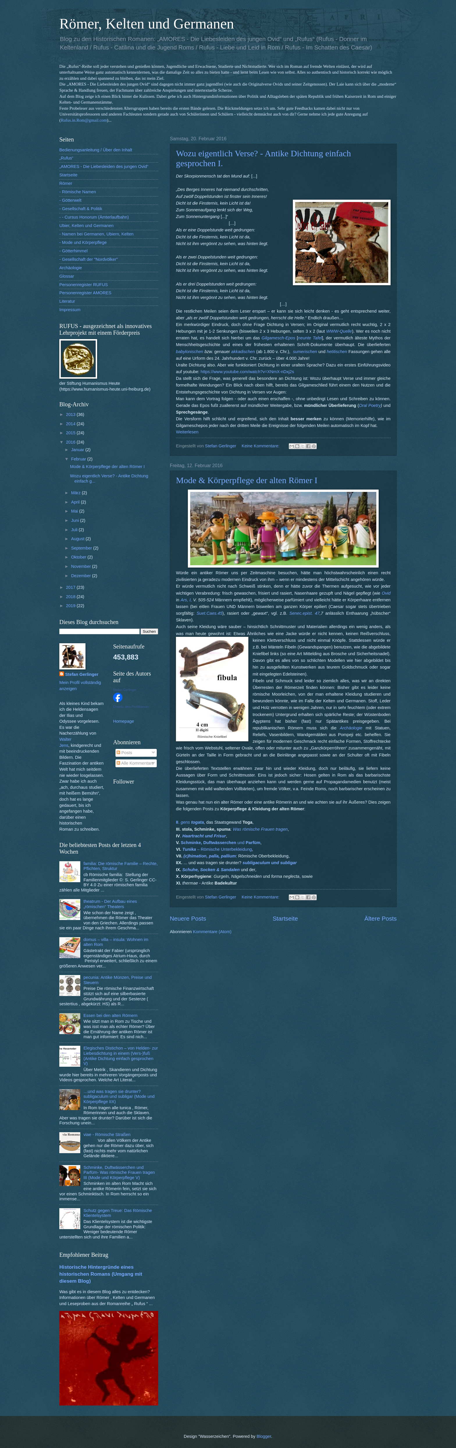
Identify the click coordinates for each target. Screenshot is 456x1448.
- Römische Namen (77, 191)
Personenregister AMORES (85, 292)
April (76, 502)
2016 (71, 442)
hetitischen (337, 351)
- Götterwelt (70, 200)
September (82, 548)
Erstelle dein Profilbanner (131, 706)
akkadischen (243, 351)
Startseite (285, 918)
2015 (71, 432)
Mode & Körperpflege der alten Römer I (247, 480)
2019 (71, 605)
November (81, 566)
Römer (65, 183)
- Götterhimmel (73, 251)
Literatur (67, 301)
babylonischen (189, 351)
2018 (71, 596)
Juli (75, 529)
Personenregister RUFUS (83, 284)
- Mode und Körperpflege (83, 242)
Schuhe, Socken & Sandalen (211, 869)
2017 (71, 587)
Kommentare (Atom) (212, 931)
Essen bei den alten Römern (110, 1015)
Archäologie (70, 267)
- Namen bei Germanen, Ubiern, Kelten (96, 234)
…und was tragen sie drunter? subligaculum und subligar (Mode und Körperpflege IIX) (119, 1096)
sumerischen (305, 351)
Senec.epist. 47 (304, 613)
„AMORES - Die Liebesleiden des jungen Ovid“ (103, 166)
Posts (124, 752)
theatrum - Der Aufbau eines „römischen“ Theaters (110, 904)
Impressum (70, 309)
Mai (75, 511)
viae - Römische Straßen (107, 1134)
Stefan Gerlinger (82, 674)
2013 (71, 414)
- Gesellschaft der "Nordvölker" (88, 259)
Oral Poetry (370, 405)
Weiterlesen (187, 432)
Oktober (79, 557)
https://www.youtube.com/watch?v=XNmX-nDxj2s (247, 371)
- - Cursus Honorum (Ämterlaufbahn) (94, 217)
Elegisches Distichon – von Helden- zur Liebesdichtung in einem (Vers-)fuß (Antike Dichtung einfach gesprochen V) (120, 1056)
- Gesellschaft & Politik (80, 208)
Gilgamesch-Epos (278, 338)
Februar (79, 459)
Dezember (81, 575)
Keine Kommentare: (261, 446)
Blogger (263, 1436)
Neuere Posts (188, 918)
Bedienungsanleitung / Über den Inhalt (95, 150)
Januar (78, 449)
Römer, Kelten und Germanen (146, 23)
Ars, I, (186, 600)
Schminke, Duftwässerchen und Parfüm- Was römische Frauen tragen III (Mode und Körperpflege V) (119, 1172)
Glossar (66, 276)
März (76, 492)
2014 (71, 423)
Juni (75, 520)
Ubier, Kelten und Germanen (86, 225)
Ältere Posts (380, 918)
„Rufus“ (66, 158)
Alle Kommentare (135, 763)
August (78, 538)
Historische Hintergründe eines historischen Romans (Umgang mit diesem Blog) (100, 1274)
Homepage (123, 721)
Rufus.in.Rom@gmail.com (84, 120)
